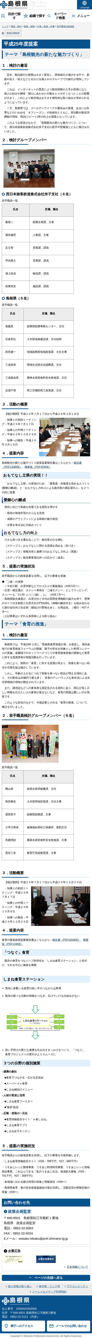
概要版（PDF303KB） (38, 467)
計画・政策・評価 (46, 26)
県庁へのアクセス (21, 1326)
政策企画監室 (13, 33)
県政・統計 (16, 26)
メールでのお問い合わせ (71, 1326)
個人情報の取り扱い (20, 1286)
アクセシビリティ (77, 1286)
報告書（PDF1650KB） (66, 939)
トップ (5, 26)
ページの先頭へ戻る (48, 1278)
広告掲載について (77, 1266)
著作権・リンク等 (49, 1286)
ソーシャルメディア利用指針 (49, 1291)
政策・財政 (29, 26)
